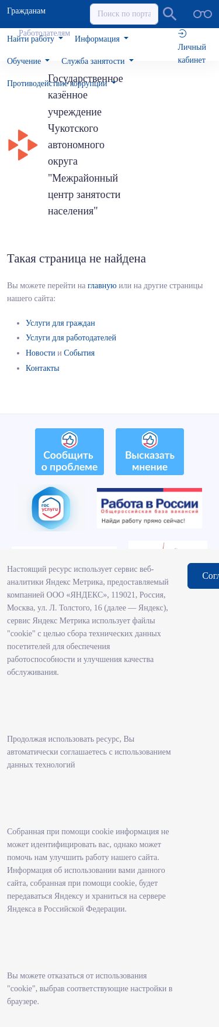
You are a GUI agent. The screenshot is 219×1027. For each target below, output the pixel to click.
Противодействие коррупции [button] (58, 83)
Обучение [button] (25, 61)
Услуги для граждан (60, 323)
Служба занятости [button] (94, 61)
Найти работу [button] (32, 39)
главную (102, 285)
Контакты (43, 368)
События (79, 353)
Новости (40, 353)
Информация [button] (98, 39)
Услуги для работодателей (71, 337)
